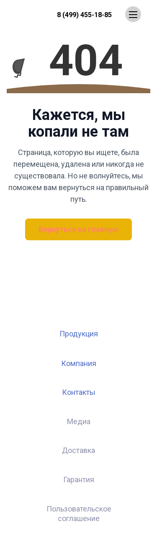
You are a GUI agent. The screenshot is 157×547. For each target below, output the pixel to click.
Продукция (78, 333)
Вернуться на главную (78, 229)
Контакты (78, 392)
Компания (78, 363)
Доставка (78, 450)
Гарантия (78, 479)
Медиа (78, 421)
